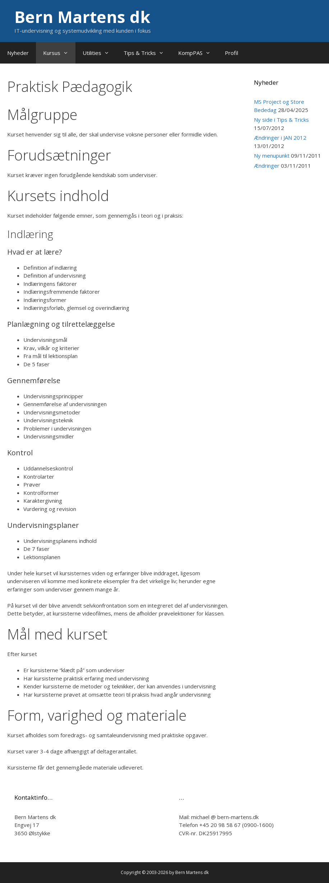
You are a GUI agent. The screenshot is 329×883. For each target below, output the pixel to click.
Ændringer (266, 165)
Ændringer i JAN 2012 (280, 137)
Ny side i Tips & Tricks (281, 119)
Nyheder (18, 52)
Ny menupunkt (271, 155)
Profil (231, 52)
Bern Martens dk (82, 17)
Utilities (99, 53)
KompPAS (198, 53)
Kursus (59, 53)
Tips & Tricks (147, 53)
